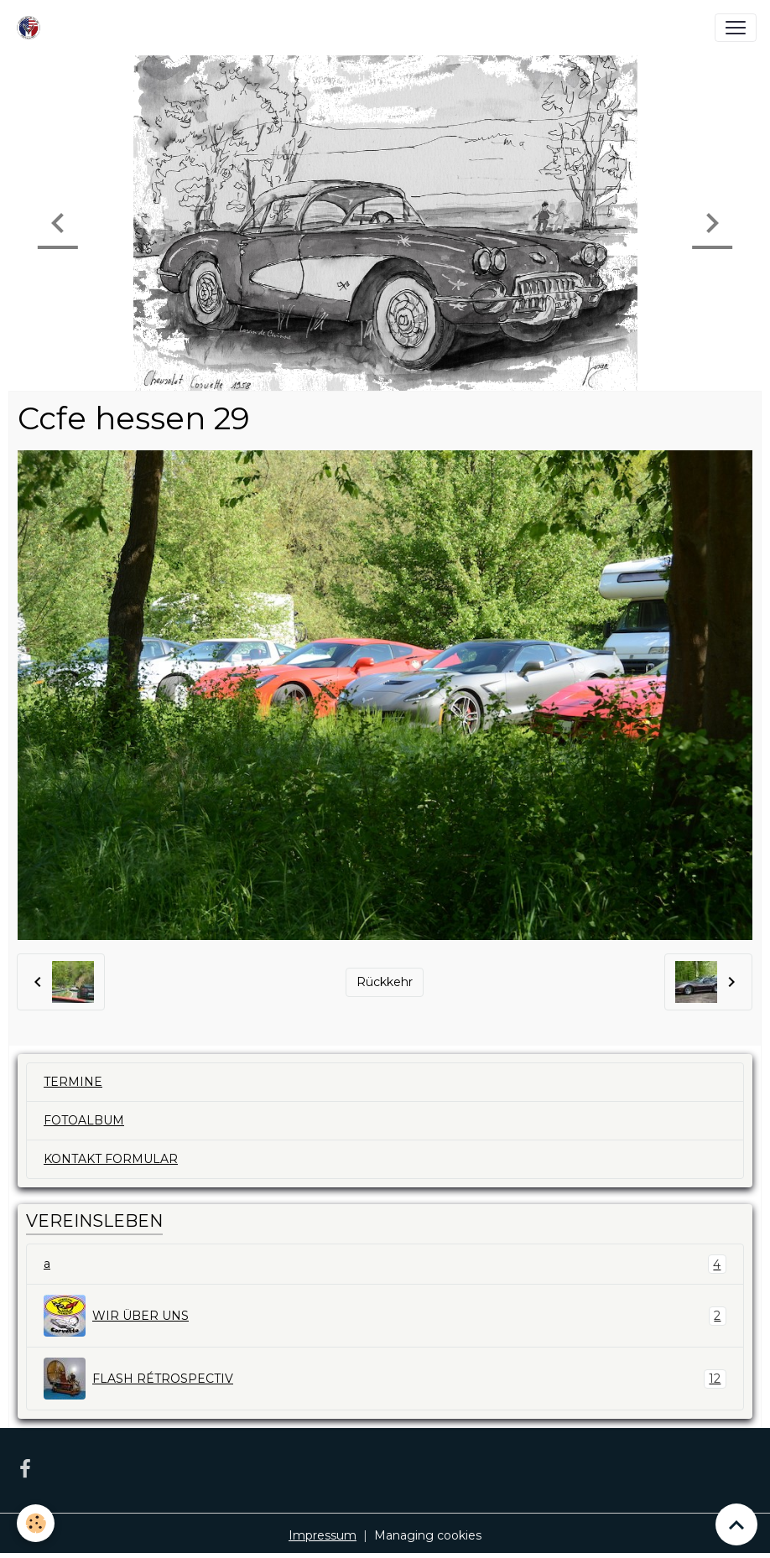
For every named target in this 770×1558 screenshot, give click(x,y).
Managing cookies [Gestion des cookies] (427, 1535)
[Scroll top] (736, 1524)
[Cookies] (36, 1523)
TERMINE (73, 1081)
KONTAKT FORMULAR (111, 1158)
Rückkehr (384, 981)
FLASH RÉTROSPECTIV (385, 1379)
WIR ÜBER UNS (385, 1316)
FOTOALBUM (84, 1120)
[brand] (31, 27)
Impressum (322, 1535)
